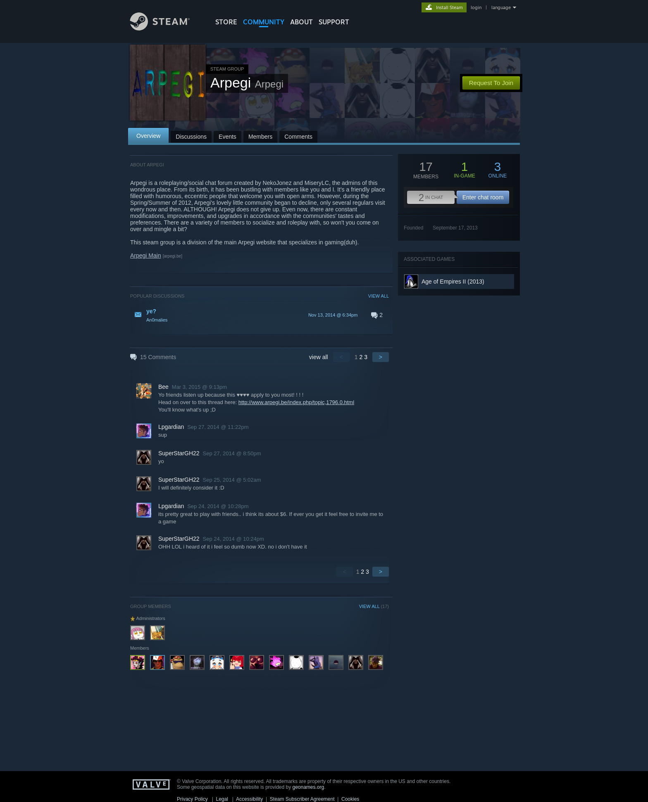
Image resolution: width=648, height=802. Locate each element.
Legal (222, 799)
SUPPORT (334, 22)
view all (318, 357)
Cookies (350, 799)
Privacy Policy (192, 799)
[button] (259, 315)
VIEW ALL (378, 295)
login (476, 7)
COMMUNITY (263, 22)
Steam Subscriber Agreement (302, 799)
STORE (226, 22)
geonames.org (308, 787)
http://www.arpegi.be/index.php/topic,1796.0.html (296, 402)
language (501, 7)
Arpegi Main (145, 255)
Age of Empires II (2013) (453, 281)
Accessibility (249, 799)
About (301, 22)
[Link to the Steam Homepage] (166, 28)
